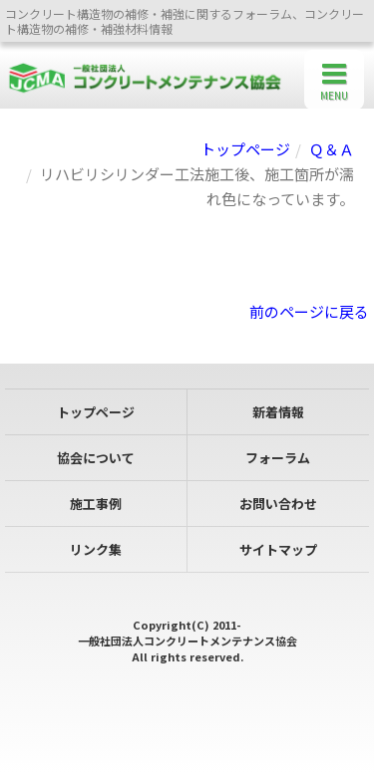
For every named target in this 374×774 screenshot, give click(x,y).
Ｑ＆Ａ (331, 148)
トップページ (245, 148)
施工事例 (96, 503)
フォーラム (277, 457)
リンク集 (96, 549)
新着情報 (278, 411)
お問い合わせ (278, 503)
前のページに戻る (309, 311)
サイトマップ (278, 549)
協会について (96, 457)
